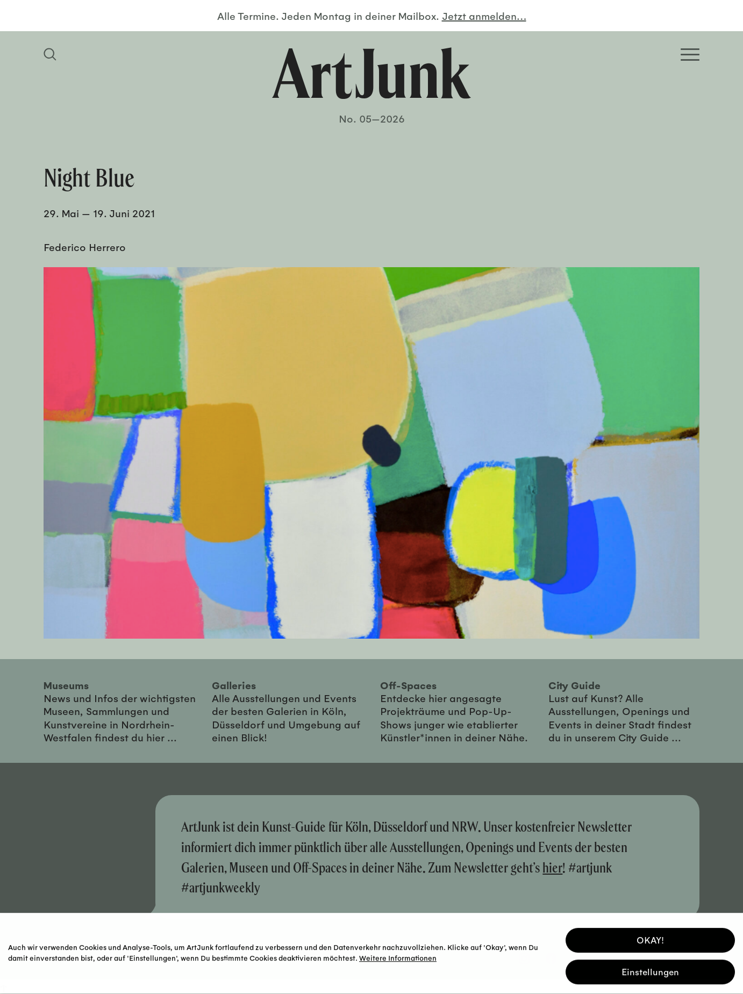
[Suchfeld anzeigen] (52, 54)
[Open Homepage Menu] (690, 54)
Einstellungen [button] (650, 970)
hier (552, 867)
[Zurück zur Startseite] (371, 73)
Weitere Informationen (398, 956)
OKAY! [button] (650, 938)
